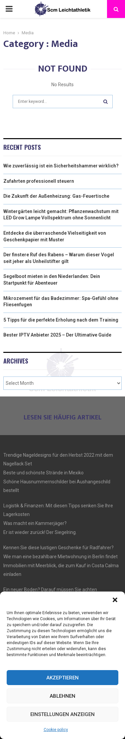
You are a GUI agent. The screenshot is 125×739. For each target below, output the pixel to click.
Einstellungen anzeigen (62, 714)
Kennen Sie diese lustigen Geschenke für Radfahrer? (58, 547)
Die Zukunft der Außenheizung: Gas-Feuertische (56, 196)
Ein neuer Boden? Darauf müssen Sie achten (50, 589)
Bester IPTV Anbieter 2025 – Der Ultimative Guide (57, 335)
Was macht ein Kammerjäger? (35, 523)
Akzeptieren (62, 678)
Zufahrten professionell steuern (38, 181)
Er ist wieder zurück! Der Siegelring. (40, 532)
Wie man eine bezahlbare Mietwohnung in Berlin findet (60, 556)
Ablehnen (62, 696)
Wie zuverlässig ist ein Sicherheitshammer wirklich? (61, 165)
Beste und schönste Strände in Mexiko (43, 472)
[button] (115, 600)
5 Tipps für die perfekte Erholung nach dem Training (60, 320)
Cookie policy (56, 729)
